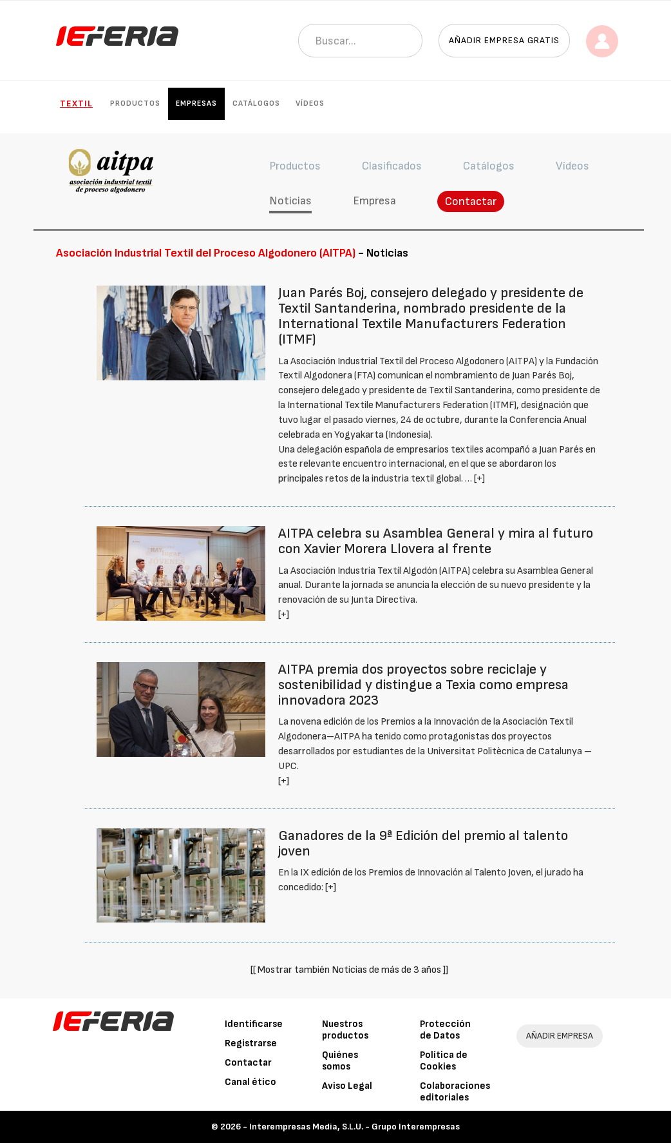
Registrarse (251, 1043)
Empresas (196, 103)
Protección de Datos (445, 1030)
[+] (479, 479)
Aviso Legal (347, 1086)
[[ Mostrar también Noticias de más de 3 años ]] (349, 970)
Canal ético (250, 1082)
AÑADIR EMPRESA (559, 1035)
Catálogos (256, 103)
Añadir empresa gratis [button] (504, 40)
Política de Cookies (444, 1061)
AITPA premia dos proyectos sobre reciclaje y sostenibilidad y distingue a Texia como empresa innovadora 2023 (423, 685)
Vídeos (310, 103)
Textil (76, 103)
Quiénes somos (340, 1061)
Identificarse (254, 1024)
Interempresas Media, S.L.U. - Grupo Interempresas (354, 1126)
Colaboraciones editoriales (455, 1092)
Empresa (374, 201)
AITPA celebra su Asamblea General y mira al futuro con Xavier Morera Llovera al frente (435, 541)
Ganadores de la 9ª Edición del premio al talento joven (423, 843)
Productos (135, 103)
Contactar (470, 201)
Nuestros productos (345, 1030)
